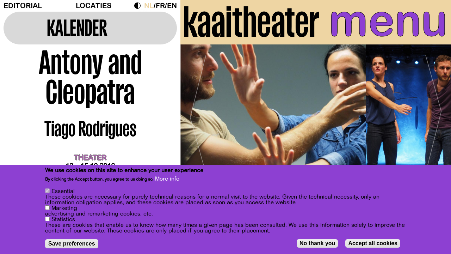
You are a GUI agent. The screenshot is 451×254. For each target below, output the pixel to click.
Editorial (23, 5)
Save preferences (71, 244)
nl (149, 5)
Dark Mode (139, 5)
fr (160, 5)
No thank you (317, 243)
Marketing (64, 208)
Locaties (93, 5)
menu (388, 21)
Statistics (63, 219)
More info (167, 179)
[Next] (433, 114)
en (172, 5)
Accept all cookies (372, 243)
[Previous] (198, 114)
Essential (63, 191)
